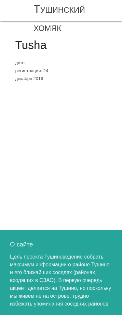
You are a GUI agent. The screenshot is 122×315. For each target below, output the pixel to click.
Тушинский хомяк (59, 18)
